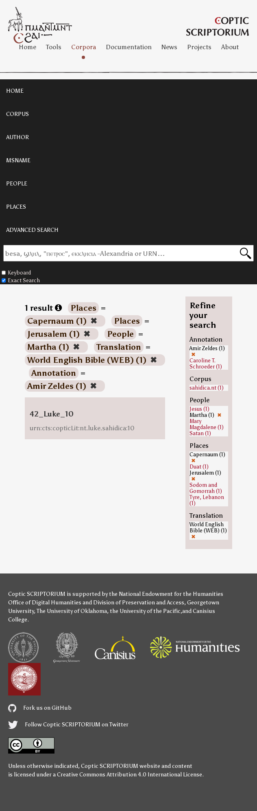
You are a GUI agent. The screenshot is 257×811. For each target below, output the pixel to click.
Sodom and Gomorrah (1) (205, 488)
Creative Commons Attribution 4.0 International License (129, 774)
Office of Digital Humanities (44, 602)
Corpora (83, 47)
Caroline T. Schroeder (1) (205, 364)
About (230, 47)
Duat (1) (199, 467)
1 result (43, 308)
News (169, 47)
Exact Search (21, 280)
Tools (53, 47)
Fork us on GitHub (40, 707)
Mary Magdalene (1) (206, 424)
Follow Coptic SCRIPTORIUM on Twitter (68, 724)
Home (27, 47)
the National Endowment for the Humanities (166, 594)
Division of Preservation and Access (138, 602)
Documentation (129, 47)
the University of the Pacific (145, 611)
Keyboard (16, 272)
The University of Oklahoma (72, 611)
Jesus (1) (199, 409)
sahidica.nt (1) (206, 388)
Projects (199, 47)
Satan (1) (200, 433)
